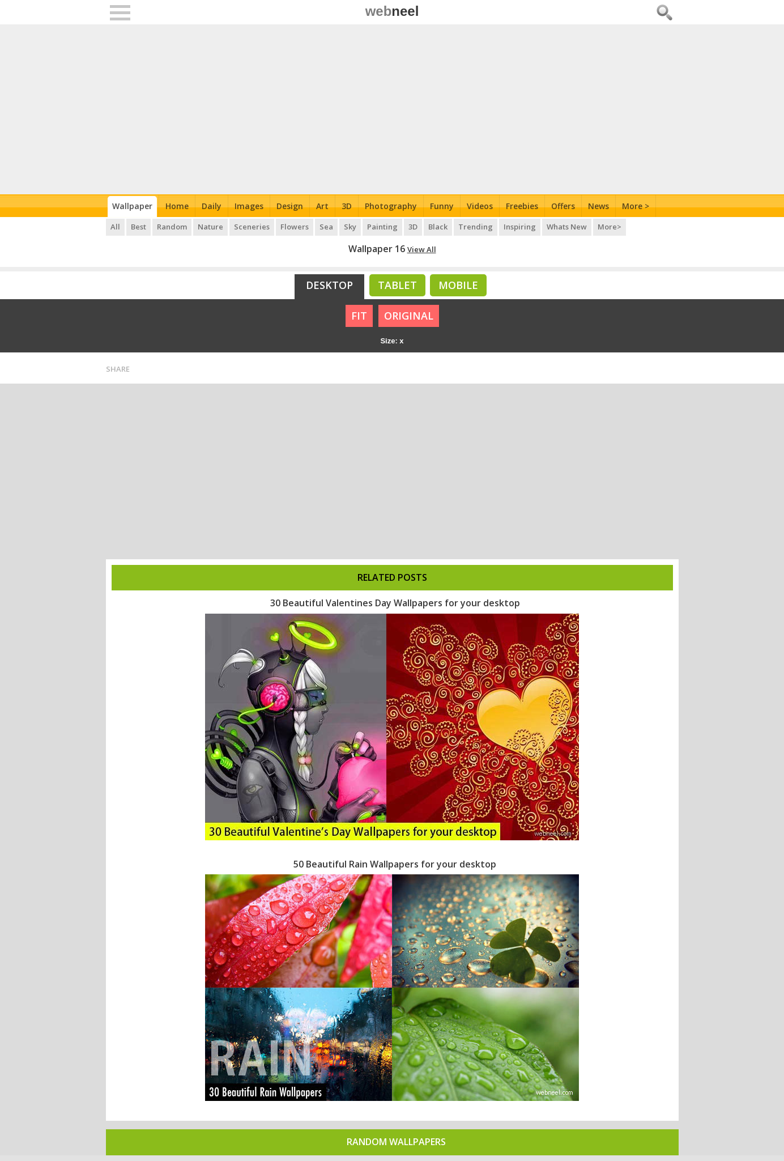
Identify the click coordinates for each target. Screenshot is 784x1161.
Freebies (522, 206)
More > (635, 206)
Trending (475, 227)
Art (322, 206)
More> (609, 227)
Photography (391, 206)
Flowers (294, 227)
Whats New (567, 227)
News (598, 206)
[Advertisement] (392, 109)
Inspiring (520, 227)
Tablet (397, 285)
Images (249, 206)
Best (138, 227)
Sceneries (252, 227)
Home (177, 206)
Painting (382, 227)
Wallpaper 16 (376, 249)
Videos (480, 206)
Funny (442, 206)
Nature (210, 227)
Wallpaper (132, 206)
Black (438, 227)
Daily (211, 206)
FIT (359, 315)
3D (347, 206)
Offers (563, 206)
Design (289, 206)
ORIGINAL (408, 315)
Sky (350, 227)
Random (172, 227)
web (392, 11)
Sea (326, 227)
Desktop (329, 285)
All (115, 227)
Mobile (458, 285)
